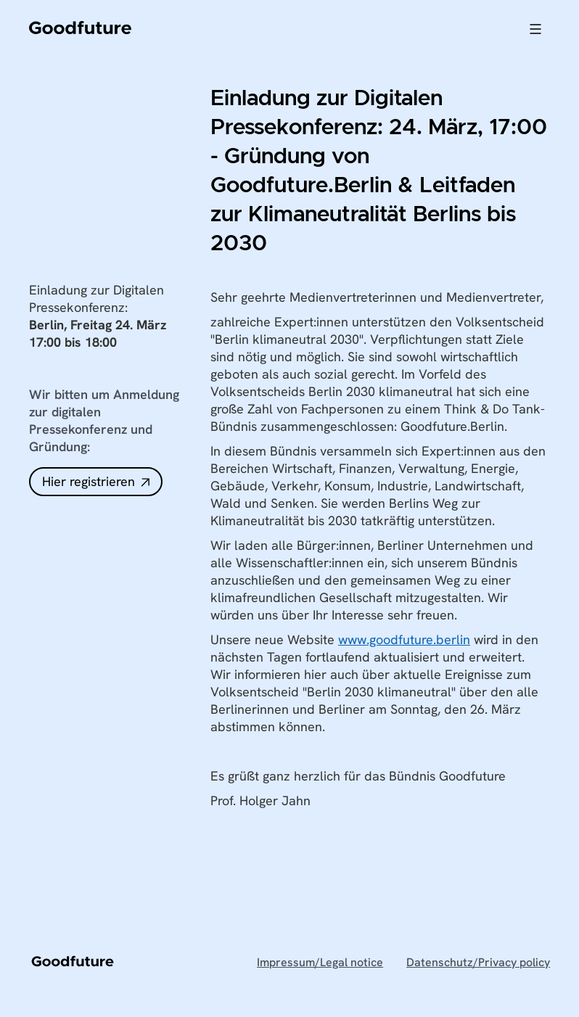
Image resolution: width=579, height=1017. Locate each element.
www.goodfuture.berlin (404, 639)
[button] (535, 29)
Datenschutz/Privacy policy (478, 962)
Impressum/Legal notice (320, 962)
